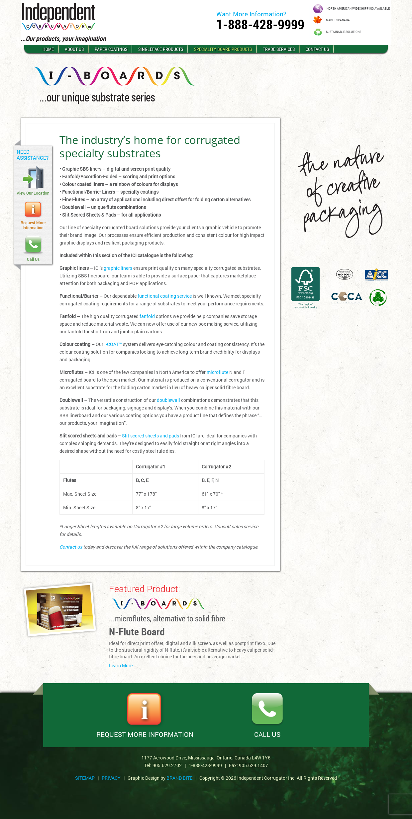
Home (48, 49)
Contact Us (317, 49)
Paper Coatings (111, 49)
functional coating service (165, 296)
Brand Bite (179, 778)
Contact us (70, 547)
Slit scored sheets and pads (150, 435)
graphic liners (118, 268)
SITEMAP (85, 778)
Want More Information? (251, 14)
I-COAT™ (113, 344)
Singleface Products (160, 49)
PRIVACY (111, 778)
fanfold (147, 316)
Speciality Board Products (223, 49)
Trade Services (279, 49)
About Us (74, 49)
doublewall (168, 400)
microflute (217, 372)
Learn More (121, 665)
